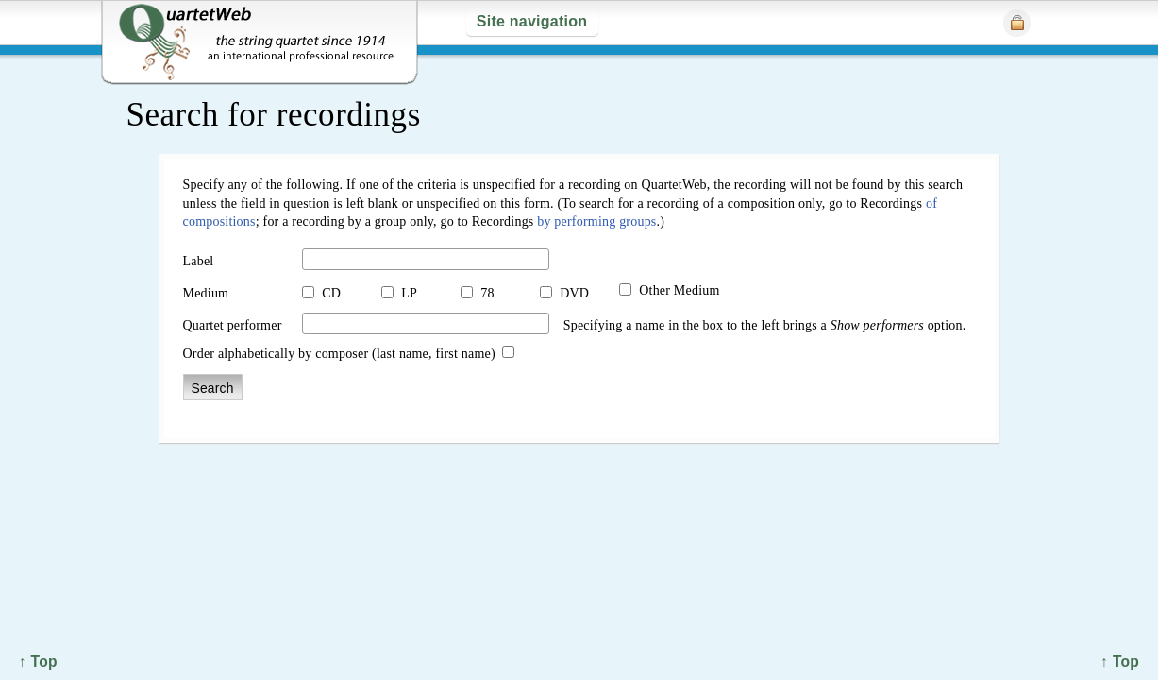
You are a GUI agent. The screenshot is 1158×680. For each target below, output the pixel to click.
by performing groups (596, 221)
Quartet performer (232, 325)
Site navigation (532, 21)
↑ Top (1119, 662)
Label (198, 261)
